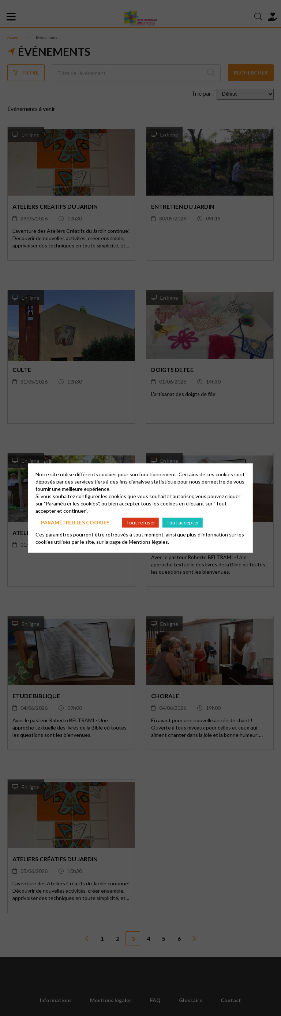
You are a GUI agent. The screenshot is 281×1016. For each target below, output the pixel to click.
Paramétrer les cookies (75, 522)
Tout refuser (140, 522)
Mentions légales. (149, 541)
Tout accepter (182, 522)
